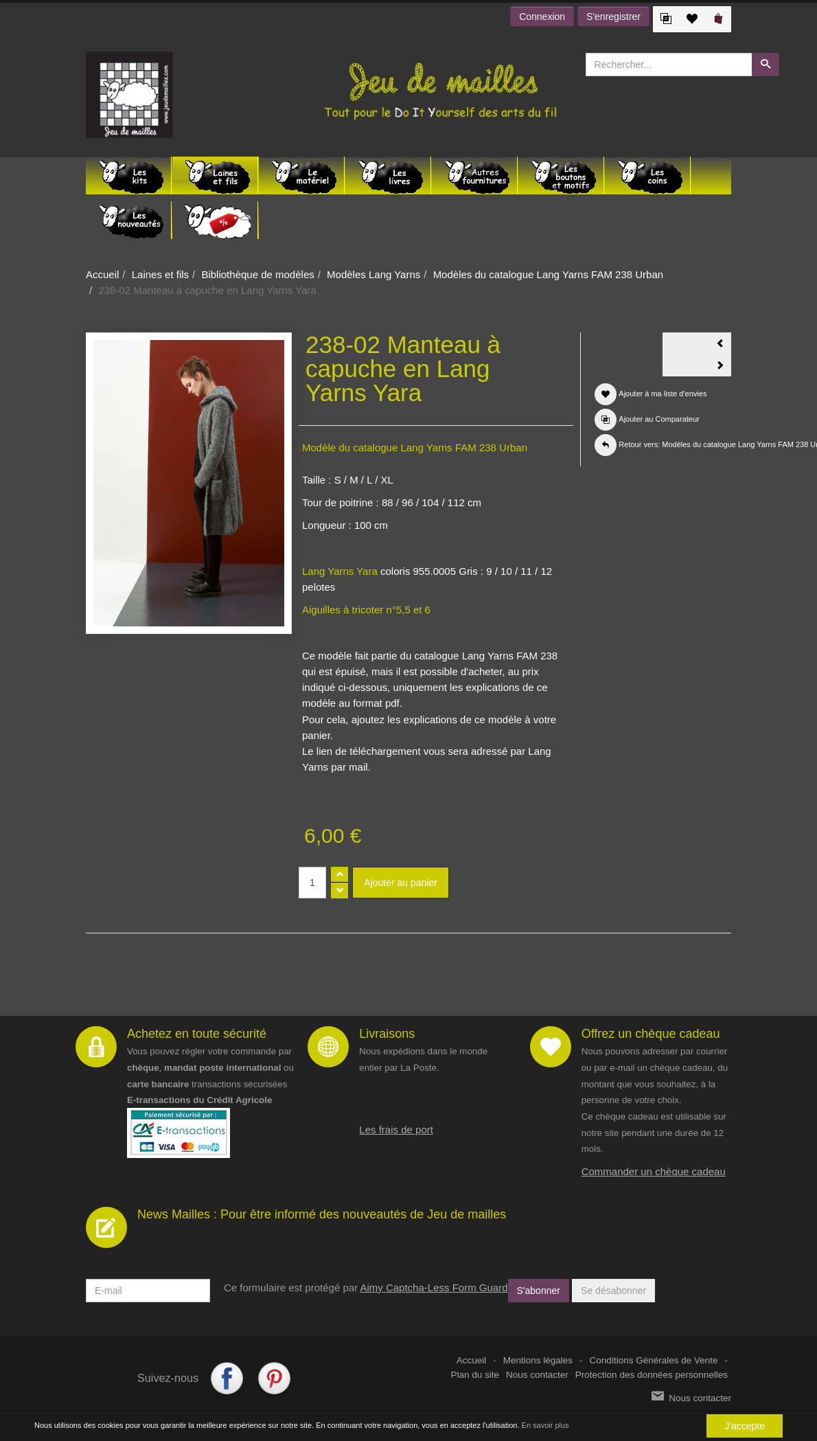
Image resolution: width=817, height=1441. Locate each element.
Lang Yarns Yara (340, 571)
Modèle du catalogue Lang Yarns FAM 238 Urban (414, 447)
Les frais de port (396, 1129)
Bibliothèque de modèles (257, 274)
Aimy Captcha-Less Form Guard (433, 1287)
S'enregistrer (613, 16)
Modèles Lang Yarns (373, 274)
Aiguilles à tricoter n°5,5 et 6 (366, 609)
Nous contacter (537, 1375)
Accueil (102, 274)
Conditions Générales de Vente (654, 1360)
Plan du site (475, 1375)
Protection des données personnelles (651, 1375)
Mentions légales (538, 1360)
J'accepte (744, 1425)
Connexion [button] (542, 16)
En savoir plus (545, 1426)
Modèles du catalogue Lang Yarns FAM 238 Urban (548, 274)
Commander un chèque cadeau (654, 1171)
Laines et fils (160, 274)
